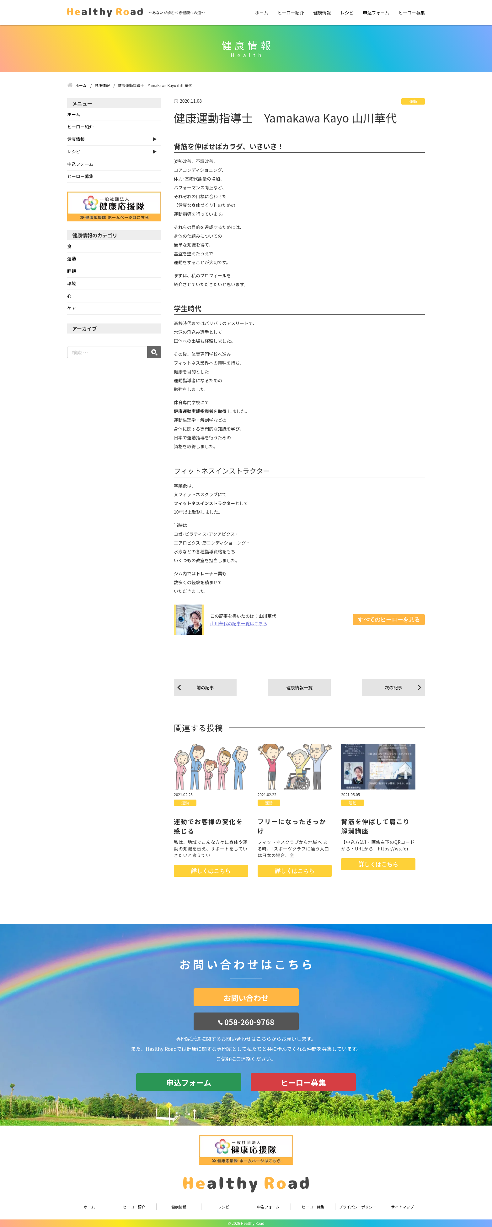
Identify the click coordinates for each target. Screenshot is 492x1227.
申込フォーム (376, 12)
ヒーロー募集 (411, 12)
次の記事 (393, 687)
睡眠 (71, 271)
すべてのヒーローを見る (389, 619)
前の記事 (205, 687)
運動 (413, 101)
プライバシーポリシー (358, 1206)
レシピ (346, 12)
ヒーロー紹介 (290, 12)
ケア (71, 308)
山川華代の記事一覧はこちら (238, 623)
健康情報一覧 (299, 687)
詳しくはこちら (211, 871)
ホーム (261, 12)
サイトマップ (402, 1206)
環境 (71, 283)
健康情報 (322, 12)
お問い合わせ (246, 997)
